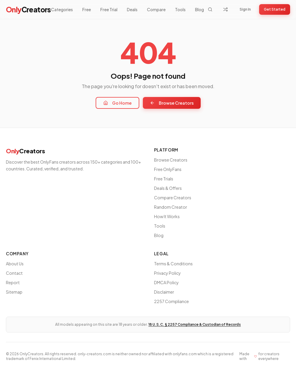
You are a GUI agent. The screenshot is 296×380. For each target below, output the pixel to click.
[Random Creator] (225, 9)
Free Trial (108, 9)
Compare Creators (172, 197)
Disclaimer (164, 292)
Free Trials (163, 178)
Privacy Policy (167, 273)
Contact (14, 273)
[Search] (210, 9)
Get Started (274, 9)
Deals (132, 9)
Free (86, 9)
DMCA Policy (166, 282)
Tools (180, 9)
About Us (15, 263)
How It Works (167, 216)
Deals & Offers (168, 188)
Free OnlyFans (167, 169)
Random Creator (170, 207)
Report (13, 282)
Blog (199, 9)
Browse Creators (172, 103)
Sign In (245, 9)
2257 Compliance (171, 301)
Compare (156, 9)
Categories (62, 9)
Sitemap (14, 292)
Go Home (117, 103)
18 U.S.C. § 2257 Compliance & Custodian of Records (194, 324)
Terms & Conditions (173, 263)
